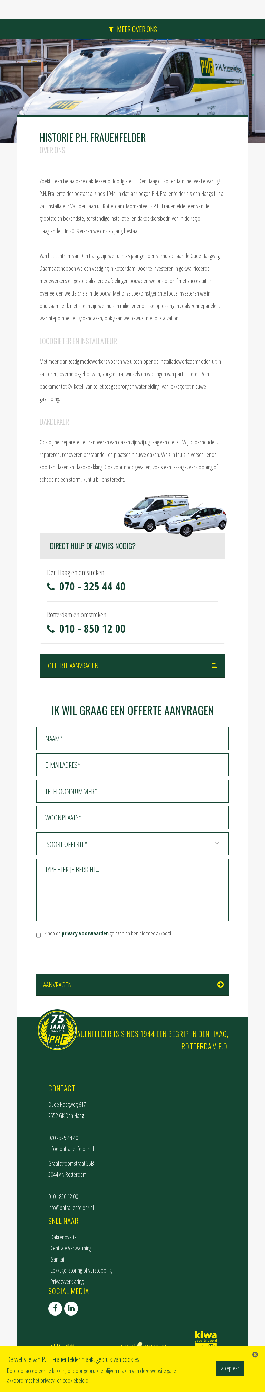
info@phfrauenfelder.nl (71, 1149)
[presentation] (88, 956)
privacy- (48, 1380)
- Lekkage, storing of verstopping (80, 1270)
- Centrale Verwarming (69, 1248)
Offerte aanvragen (73, 665)
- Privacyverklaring (66, 1281)
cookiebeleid (75, 1380)
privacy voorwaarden (85, 933)
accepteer (230, 1368)
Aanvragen (57, 984)
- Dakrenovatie (62, 1237)
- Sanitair (57, 1259)
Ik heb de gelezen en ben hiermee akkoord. (107, 933)
